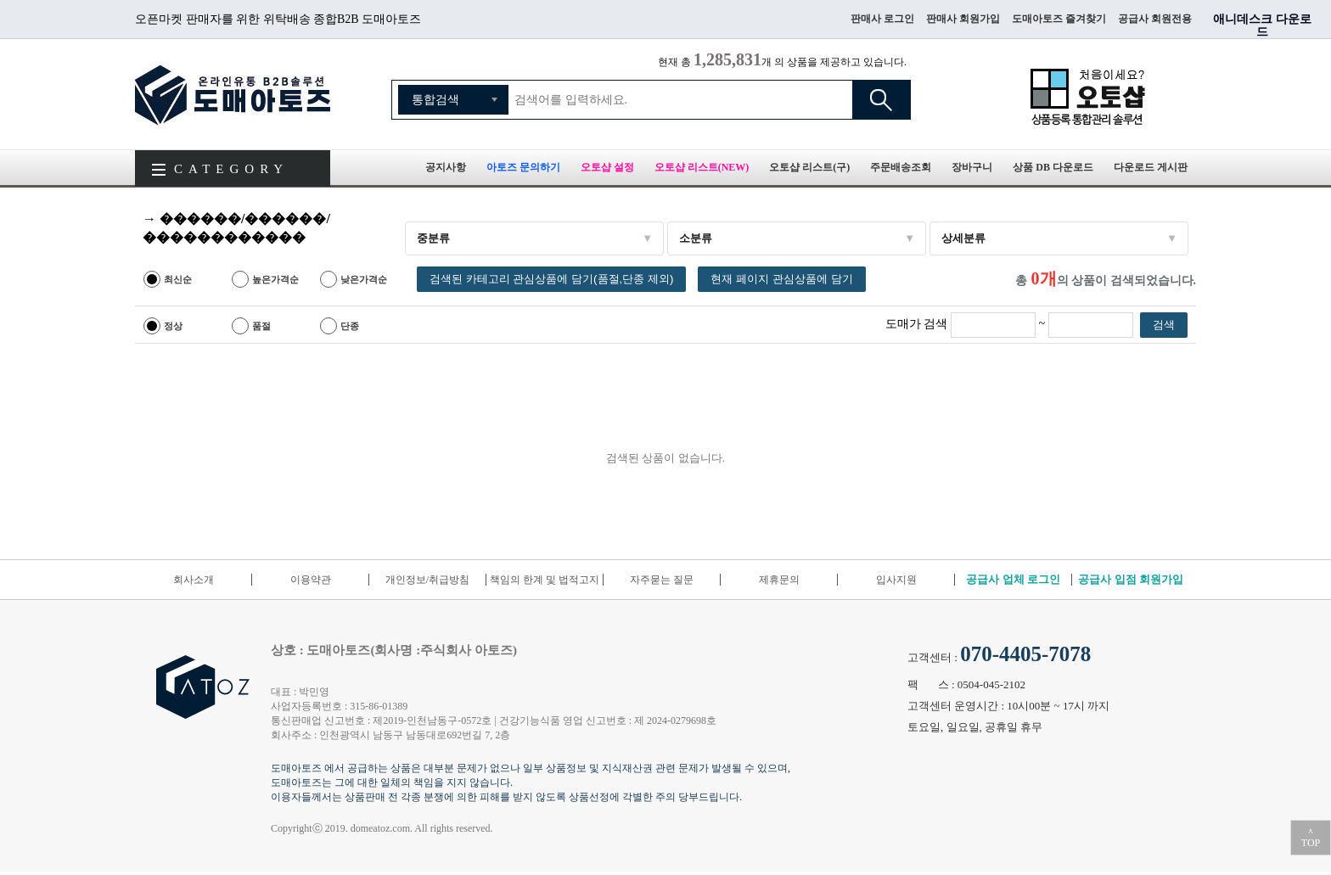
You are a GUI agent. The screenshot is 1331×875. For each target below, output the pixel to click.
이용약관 (310, 580)
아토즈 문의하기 (523, 167)
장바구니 (972, 167)
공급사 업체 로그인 (1013, 579)
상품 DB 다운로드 (1053, 167)
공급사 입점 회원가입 (1130, 579)
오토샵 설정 (607, 167)
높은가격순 (275, 279)
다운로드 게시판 (1151, 167)
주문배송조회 (900, 167)
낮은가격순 (363, 279)
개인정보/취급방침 (427, 580)
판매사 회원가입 (963, 19)
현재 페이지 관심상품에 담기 (781, 278)
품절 (261, 326)
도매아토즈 (232, 94)
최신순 (178, 279)
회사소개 (193, 580)
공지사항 (445, 167)
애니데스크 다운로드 (1262, 25)
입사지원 (896, 580)
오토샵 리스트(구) (809, 167)
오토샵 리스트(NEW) (702, 167)
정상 (173, 326)
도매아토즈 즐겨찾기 (1059, 19)
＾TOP (1310, 837)
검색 (881, 100)
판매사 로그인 (882, 19)
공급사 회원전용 (1155, 19)
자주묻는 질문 (662, 580)
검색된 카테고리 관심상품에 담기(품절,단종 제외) (551, 278)
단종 (349, 326)
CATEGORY (231, 169)
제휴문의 (779, 580)
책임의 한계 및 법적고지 (544, 580)
